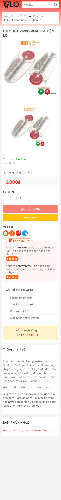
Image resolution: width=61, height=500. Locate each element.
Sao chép (12, 258)
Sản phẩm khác (16, 422)
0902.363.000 (26, 335)
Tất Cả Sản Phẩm (30, 16)
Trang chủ (9, 16)
